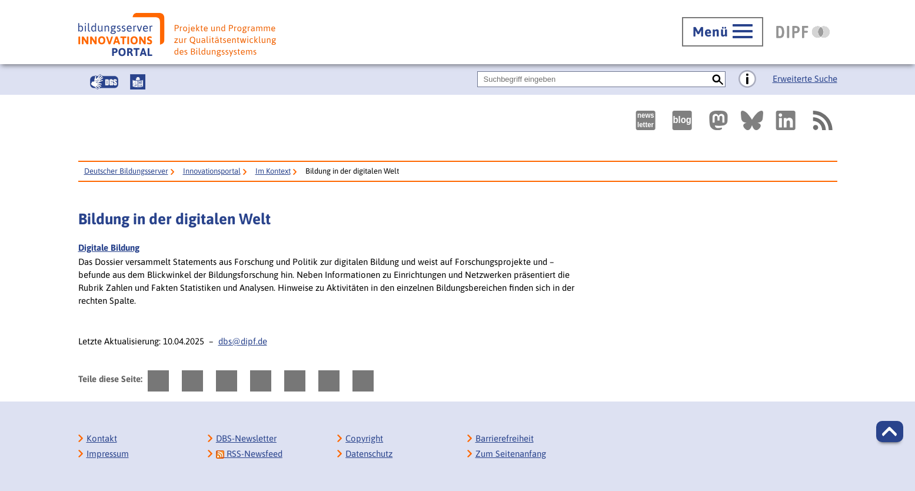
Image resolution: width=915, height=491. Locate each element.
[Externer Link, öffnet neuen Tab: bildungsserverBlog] (682, 120)
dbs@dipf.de (242, 341)
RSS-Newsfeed (249, 454)
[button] (889, 431)
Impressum (107, 454)
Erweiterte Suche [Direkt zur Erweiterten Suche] (805, 79)
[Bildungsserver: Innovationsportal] (177, 35)
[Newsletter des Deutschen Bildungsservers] (645, 120)
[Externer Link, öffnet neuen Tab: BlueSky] (752, 120)
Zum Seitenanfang (510, 454)
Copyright (364, 438)
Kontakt (101, 438)
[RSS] (822, 120)
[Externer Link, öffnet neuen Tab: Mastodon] (718, 120)
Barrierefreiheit (504, 438)
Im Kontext (273, 171)
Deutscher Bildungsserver (126, 171)
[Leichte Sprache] (137, 81)
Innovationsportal (212, 171)
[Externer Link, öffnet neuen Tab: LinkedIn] (785, 120)
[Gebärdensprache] (104, 81)
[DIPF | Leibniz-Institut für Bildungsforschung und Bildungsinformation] (802, 31)
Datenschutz (368, 454)
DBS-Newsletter (246, 438)
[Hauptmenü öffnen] (722, 32)
